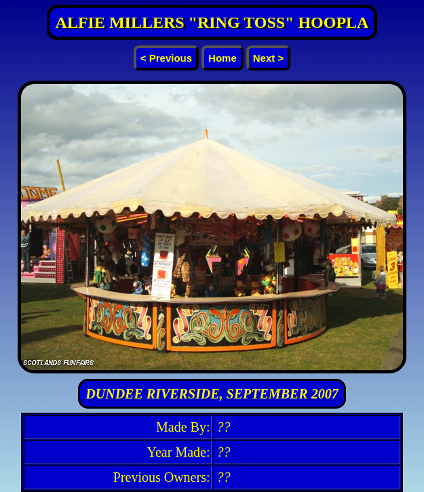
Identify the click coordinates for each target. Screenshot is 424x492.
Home (222, 58)
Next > (268, 58)
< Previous (166, 58)
